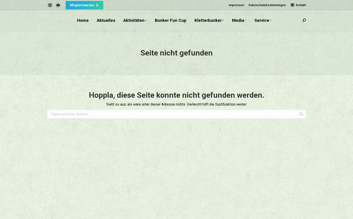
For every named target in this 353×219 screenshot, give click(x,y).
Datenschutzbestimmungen (267, 5)
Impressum (236, 5)
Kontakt (298, 5)
